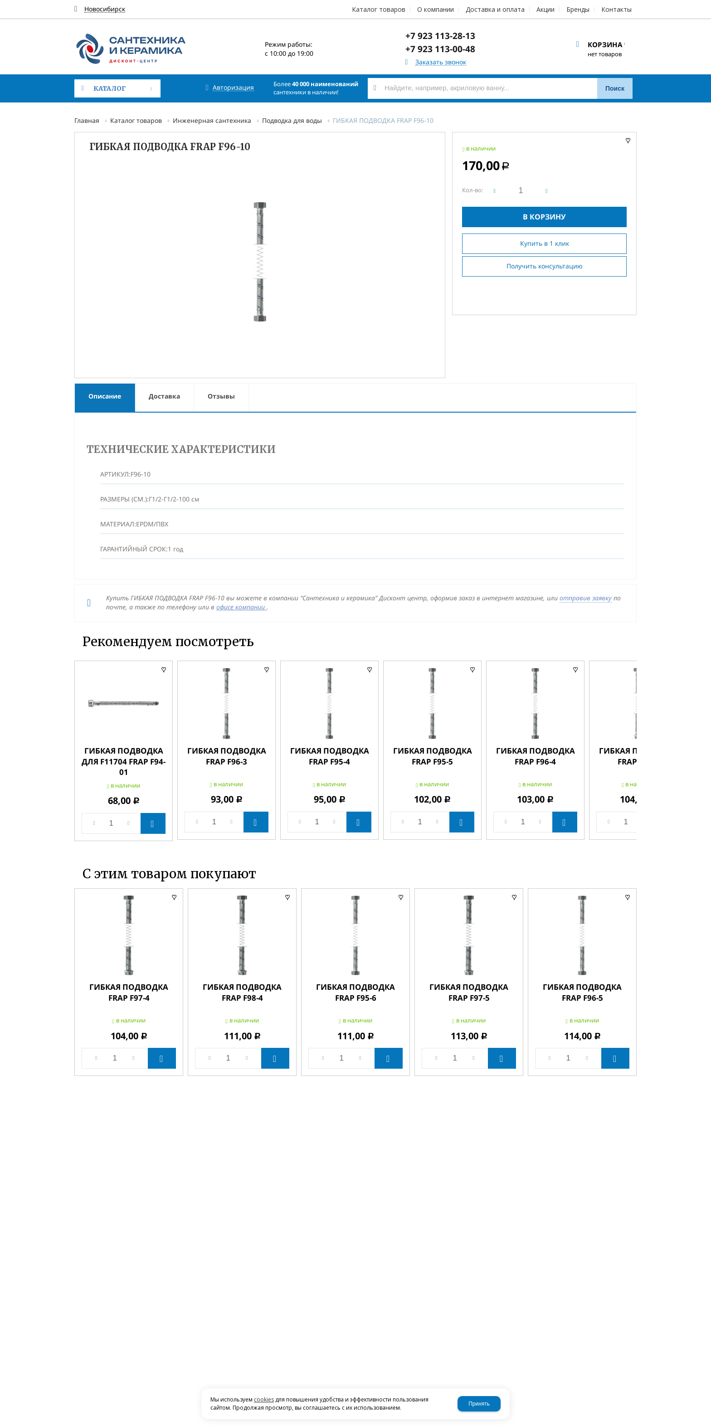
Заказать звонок (440, 62)
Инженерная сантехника (212, 120)
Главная (86, 120)
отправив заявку (586, 598)
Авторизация (233, 87)
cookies (264, 1399)
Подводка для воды (292, 120)
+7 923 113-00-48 (440, 49)
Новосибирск (104, 9)
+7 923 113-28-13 (440, 36)
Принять (479, 1404)
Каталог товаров (136, 120)
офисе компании (241, 607)
